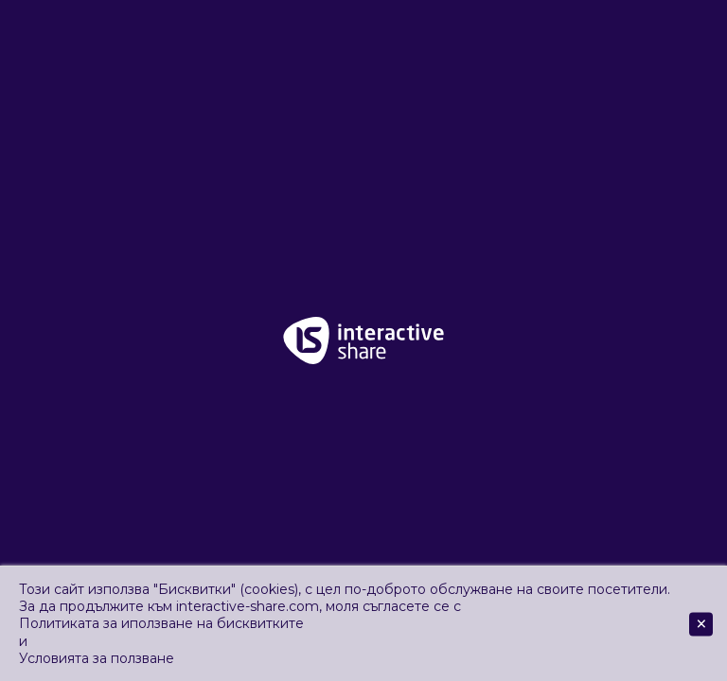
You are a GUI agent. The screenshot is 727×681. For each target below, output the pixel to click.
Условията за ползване (96, 658)
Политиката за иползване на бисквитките (161, 623)
